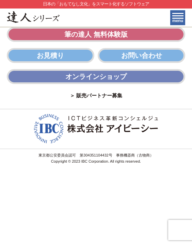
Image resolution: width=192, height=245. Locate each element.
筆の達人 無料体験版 (96, 34)
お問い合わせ (141, 55)
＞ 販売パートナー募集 (96, 95)
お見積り (50, 55)
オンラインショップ (96, 76)
